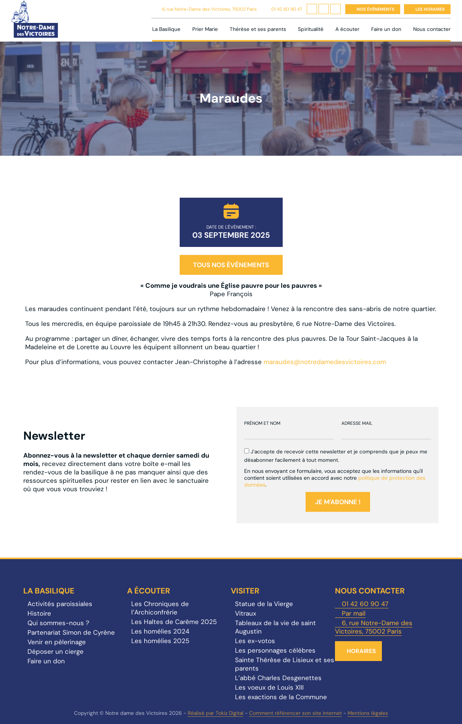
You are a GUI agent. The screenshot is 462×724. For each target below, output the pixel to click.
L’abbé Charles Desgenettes (278, 678)
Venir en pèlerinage (56, 642)
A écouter (347, 29)
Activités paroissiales (59, 604)
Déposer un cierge (55, 651)
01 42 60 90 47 (286, 9)
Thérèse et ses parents (258, 29)
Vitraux (245, 613)
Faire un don (386, 29)
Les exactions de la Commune (281, 697)
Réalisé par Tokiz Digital (215, 713)
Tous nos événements (231, 265)
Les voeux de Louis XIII (269, 687)
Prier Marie (205, 29)
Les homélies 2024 (160, 631)
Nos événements (375, 9)
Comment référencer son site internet (295, 713)
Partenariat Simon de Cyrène (71, 632)
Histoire (39, 613)
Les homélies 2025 (160, 641)
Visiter (245, 591)
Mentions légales (368, 713)
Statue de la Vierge (264, 604)
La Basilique (166, 29)
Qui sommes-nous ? (58, 623)
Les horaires (430, 9)
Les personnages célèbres (275, 650)
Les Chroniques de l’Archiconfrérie (160, 608)
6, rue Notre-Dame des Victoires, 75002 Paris (209, 9)
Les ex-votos (255, 641)
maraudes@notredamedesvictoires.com (325, 362)
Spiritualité (311, 29)
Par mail (353, 613)
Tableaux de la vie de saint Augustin (275, 627)
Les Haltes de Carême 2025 (174, 622)
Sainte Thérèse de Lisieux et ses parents (284, 664)
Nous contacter (432, 29)
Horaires (361, 651)
